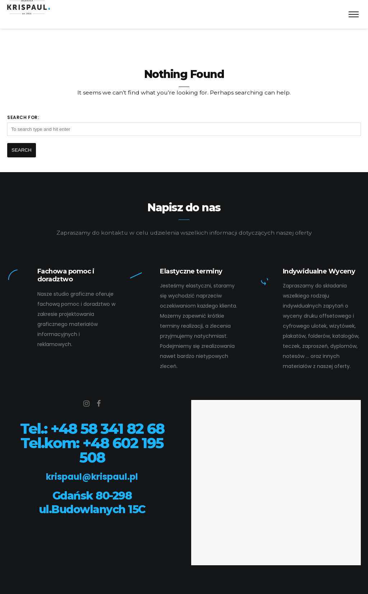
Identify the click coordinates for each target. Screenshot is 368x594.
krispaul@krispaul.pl (92, 477)
